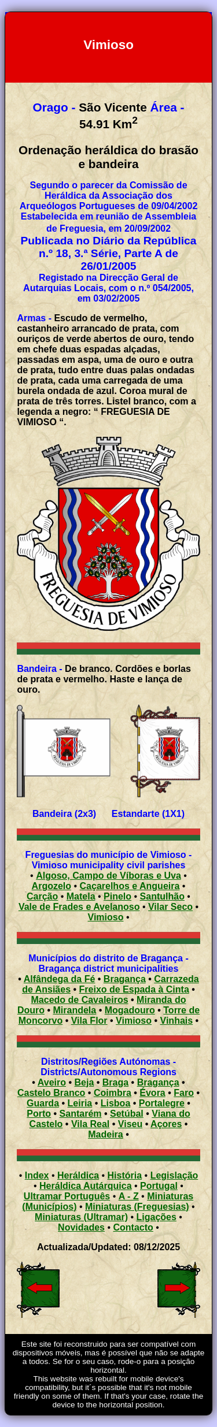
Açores (166, 1124)
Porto (39, 1113)
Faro (184, 1093)
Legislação (174, 1175)
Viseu (130, 1124)
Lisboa (116, 1103)
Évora (152, 1093)
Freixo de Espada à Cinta (134, 989)
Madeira (105, 1134)
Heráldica (78, 1175)
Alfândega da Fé (59, 979)
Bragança (125, 979)
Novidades (81, 1227)
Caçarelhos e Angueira (130, 886)
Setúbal (127, 1113)
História (125, 1175)
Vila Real (90, 1124)
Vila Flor (89, 1020)
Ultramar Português (67, 1196)
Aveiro (52, 1082)
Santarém (81, 1113)
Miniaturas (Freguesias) (137, 1207)
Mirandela (75, 1010)
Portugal (159, 1186)
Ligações (156, 1217)
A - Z (129, 1196)
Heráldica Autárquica (85, 1186)
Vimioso (134, 1020)
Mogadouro (130, 1010)
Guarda (43, 1103)
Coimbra (112, 1093)
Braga (115, 1082)
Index (37, 1175)
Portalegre (162, 1103)
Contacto (133, 1227)
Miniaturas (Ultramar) (81, 1217)
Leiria (80, 1103)
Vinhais (176, 1020)
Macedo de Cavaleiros (79, 1000)
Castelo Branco (51, 1093)
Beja (84, 1082)
